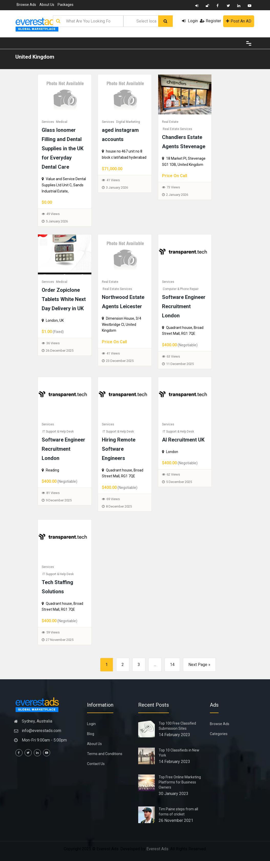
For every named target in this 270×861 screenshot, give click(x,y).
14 (172, 664)
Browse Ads (26, 5)
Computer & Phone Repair (181, 289)
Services (48, 122)
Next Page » (199, 664)
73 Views (173, 187)
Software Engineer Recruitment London (184, 306)
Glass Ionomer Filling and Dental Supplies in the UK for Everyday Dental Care (62, 148)
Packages (65, 5)
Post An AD (238, 21)
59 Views (53, 632)
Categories (219, 734)
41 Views (113, 180)
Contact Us (96, 764)
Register (210, 20)
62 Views (173, 474)
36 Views (53, 343)
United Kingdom (34, 57)
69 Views (113, 499)
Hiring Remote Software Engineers (118, 449)
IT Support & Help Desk (58, 431)
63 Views (173, 356)
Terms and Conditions (104, 754)
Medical (61, 122)
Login (190, 20)
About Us (46, 5)
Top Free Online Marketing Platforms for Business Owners (180, 782)
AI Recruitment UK (183, 440)
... (155, 664)
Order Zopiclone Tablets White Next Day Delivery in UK (64, 299)
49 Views (53, 214)
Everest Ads (157, 848)
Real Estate (170, 122)
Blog (90, 734)
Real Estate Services (177, 129)
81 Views (53, 493)
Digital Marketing (128, 122)
